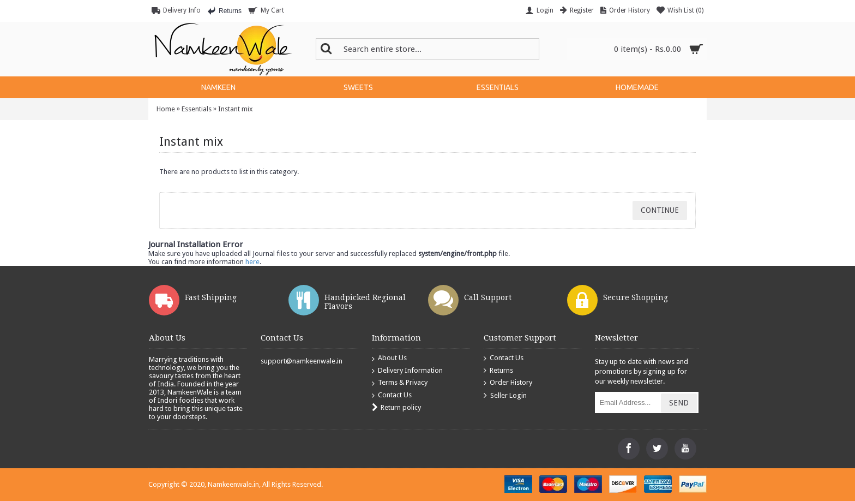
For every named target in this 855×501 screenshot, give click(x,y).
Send (679, 402)
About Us (389, 358)
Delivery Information (407, 370)
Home (165, 109)
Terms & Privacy (400, 382)
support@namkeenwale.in (301, 361)
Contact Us (392, 395)
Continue (660, 210)
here (252, 262)
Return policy (396, 408)
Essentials (197, 109)
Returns (498, 370)
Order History (508, 382)
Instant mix (235, 109)
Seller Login (505, 396)
